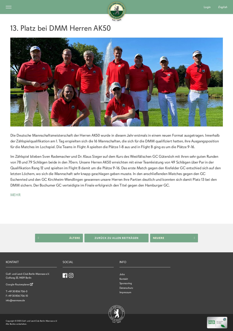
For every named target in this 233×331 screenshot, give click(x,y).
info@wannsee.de (15, 300)
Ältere (59, 237)
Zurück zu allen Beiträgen (116, 237)
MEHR (15, 194)
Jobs (122, 274)
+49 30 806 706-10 (17, 295)
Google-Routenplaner (19, 284)
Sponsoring (125, 283)
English (222, 7)
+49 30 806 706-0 (17, 291)
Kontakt (123, 278)
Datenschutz (126, 287)
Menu (8, 7)
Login (207, 7)
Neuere (174, 237)
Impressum (125, 292)
